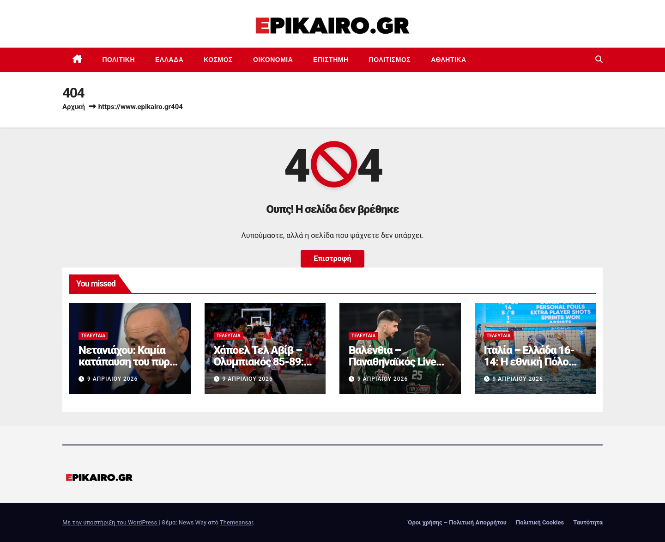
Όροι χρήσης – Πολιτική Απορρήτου (457, 522)
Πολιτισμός (390, 59)
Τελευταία (93, 335)
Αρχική (73, 107)
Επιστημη (330, 59)
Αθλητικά (448, 59)
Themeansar (236, 522)
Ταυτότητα (588, 522)
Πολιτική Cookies (540, 522)
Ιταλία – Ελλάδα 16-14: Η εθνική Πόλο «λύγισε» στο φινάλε (531, 362)
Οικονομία (273, 59)
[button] (599, 59)
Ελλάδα (169, 59)
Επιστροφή (332, 258)
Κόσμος (218, 59)
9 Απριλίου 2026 (112, 379)
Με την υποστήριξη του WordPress (110, 522)
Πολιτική (119, 59)
